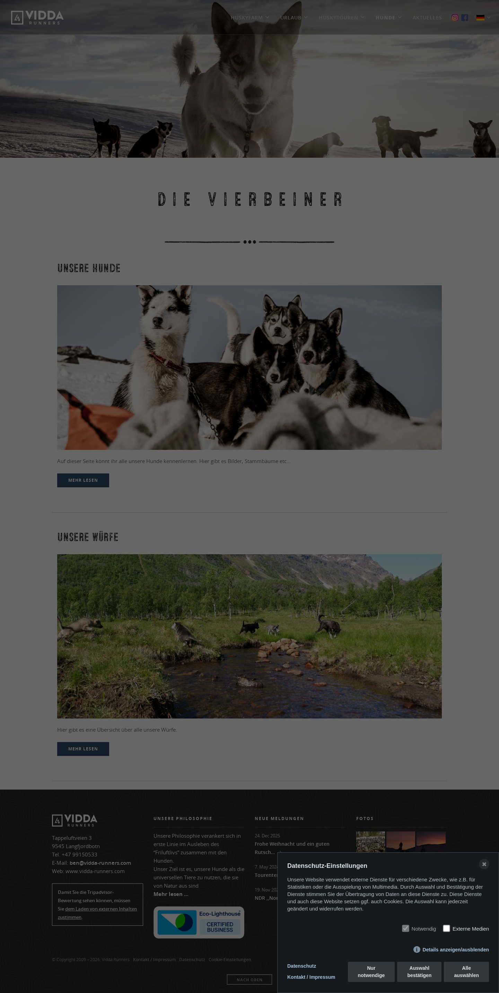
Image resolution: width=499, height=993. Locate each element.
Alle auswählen (466, 971)
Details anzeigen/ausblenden (456, 949)
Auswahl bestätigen (419, 971)
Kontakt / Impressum (311, 977)
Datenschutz (301, 966)
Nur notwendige (371, 971)
